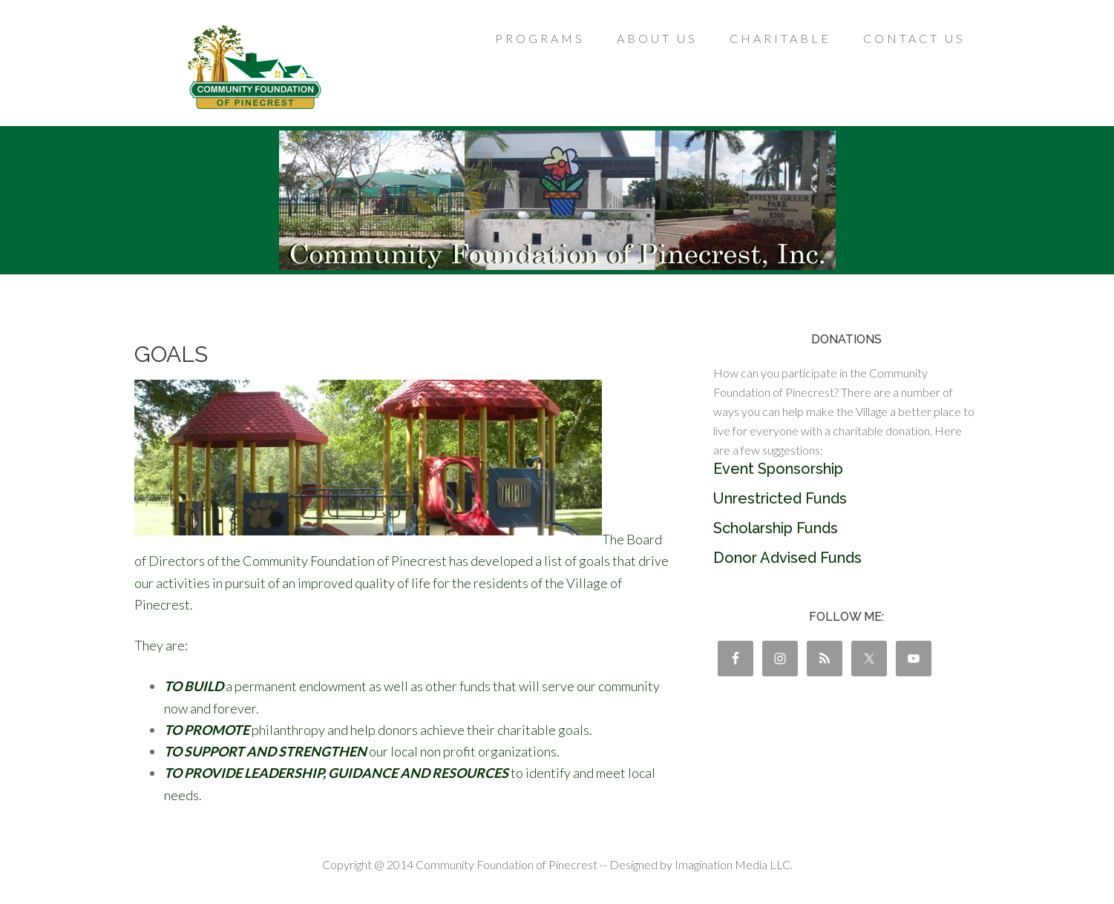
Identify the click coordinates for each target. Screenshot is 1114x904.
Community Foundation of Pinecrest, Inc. (253, 66)
